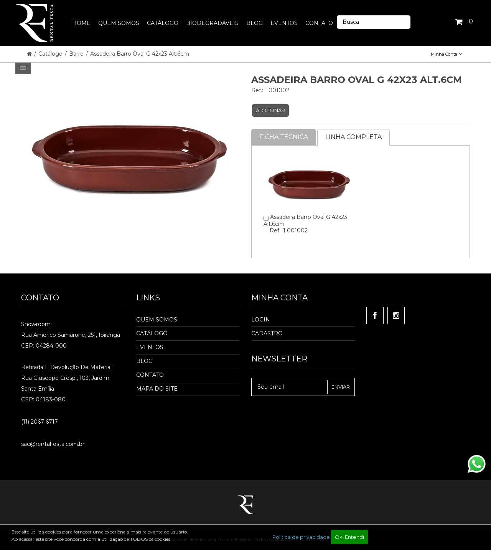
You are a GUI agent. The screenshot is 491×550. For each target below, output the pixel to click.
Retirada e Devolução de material (66, 367)
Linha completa (353, 137)
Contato (150, 374)
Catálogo (51, 53)
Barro (77, 53)
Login (260, 319)
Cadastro (267, 333)
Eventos (149, 347)
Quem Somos (156, 319)
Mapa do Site (157, 388)
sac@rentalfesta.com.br (52, 444)
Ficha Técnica (283, 137)
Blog (144, 361)
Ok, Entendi (349, 537)
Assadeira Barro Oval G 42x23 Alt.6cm (139, 53)
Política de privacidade (301, 537)
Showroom (36, 324)
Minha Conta (446, 54)
